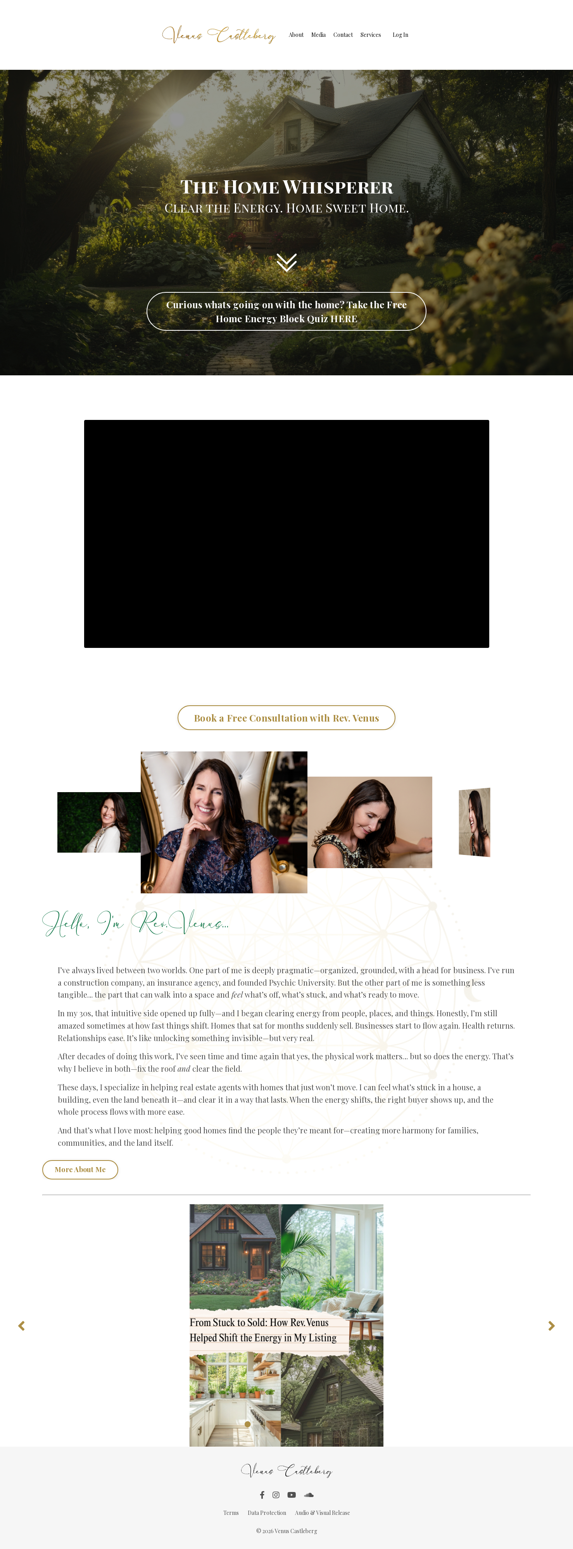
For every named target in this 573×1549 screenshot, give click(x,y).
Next (552, 1327)
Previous (21, 1327)
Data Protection (267, 1514)
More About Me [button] (80, 1171)
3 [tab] (279, 1426)
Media (319, 34)
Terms (231, 1514)
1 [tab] (248, 1426)
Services (371, 34)
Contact (343, 34)
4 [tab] (294, 1426)
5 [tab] (310, 1426)
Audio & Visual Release (322, 1514)
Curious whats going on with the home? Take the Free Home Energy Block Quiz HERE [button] (286, 311)
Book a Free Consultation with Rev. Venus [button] (286, 717)
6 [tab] (325, 1426)
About (296, 34)
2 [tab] (263, 1426)
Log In (400, 34)
